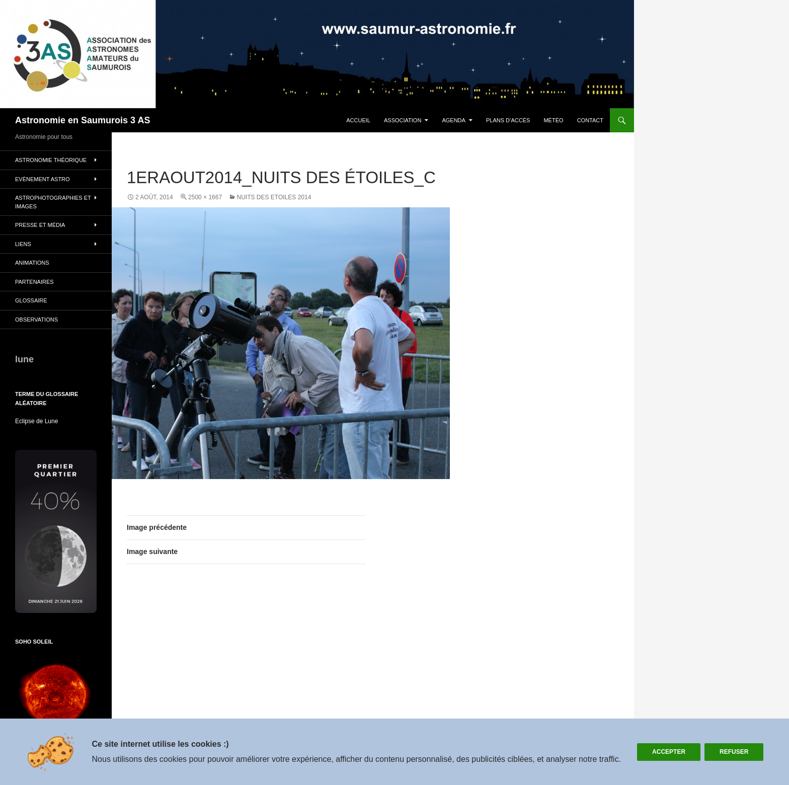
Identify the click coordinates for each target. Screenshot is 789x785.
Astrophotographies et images (53, 202)
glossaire (31, 300)
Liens (23, 244)
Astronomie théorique (51, 160)
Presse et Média (40, 225)
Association (402, 120)
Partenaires (34, 282)
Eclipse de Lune (36, 421)
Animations (32, 263)
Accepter (668, 751)
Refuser (734, 751)
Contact (590, 120)
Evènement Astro (42, 179)
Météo (553, 120)
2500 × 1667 (205, 197)
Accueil (358, 120)
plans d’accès (508, 120)
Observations (36, 320)
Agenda (453, 120)
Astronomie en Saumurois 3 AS (82, 120)
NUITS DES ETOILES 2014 (273, 197)
